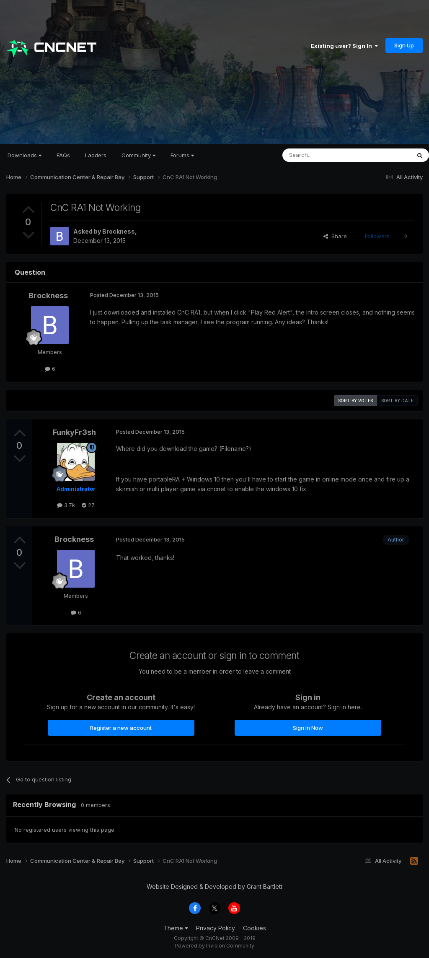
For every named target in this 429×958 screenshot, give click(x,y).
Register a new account (121, 727)
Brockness (118, 231)
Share (335, 236)
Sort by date (397, 400)
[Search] (325, 155)
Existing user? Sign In (344, 45)
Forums (182, 155)
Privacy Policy (215, 928)
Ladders (95, 155)
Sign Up (404, 45)
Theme (175, 928)
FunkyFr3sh (74, 432)
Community (138, 155)
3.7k (66, 505)
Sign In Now (308, 727)
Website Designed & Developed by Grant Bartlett (214, 886)
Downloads (24, 155)
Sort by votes (355, 400)
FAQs (63, 155)
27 (88, 505)
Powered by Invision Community (214, 945)
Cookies (254, 928)
